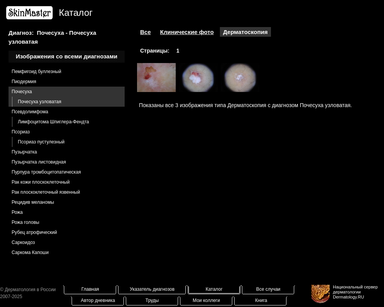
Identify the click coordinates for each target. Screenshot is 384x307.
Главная (90, 289)
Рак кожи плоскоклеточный (41, 182)
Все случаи (268, 289)
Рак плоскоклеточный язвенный (46, 192)
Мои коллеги (206, 300)
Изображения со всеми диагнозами (67, 56)
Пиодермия (24, 81)
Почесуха (22, 91)
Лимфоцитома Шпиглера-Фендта (53, 122)
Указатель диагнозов (152, 289)
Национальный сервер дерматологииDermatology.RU (355, 292)
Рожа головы (25, 222)
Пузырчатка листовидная (39, 162)
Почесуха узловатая (39, 101)
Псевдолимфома (30, 111)
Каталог (214, 289)
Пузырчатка (24, 152)
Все (145, 32)
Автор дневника (98, 300)
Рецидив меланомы (33, 202)
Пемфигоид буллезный (36, 71)
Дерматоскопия (245, 32)
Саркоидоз (23, 242)
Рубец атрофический (34, 232)
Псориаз (21, 132)
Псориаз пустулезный (41, 142)
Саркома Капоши (30, 252)
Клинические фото (187, 32)
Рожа (17, 212)
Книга (261, 300)
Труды (152, 300)
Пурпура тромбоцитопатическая (46, 172)
